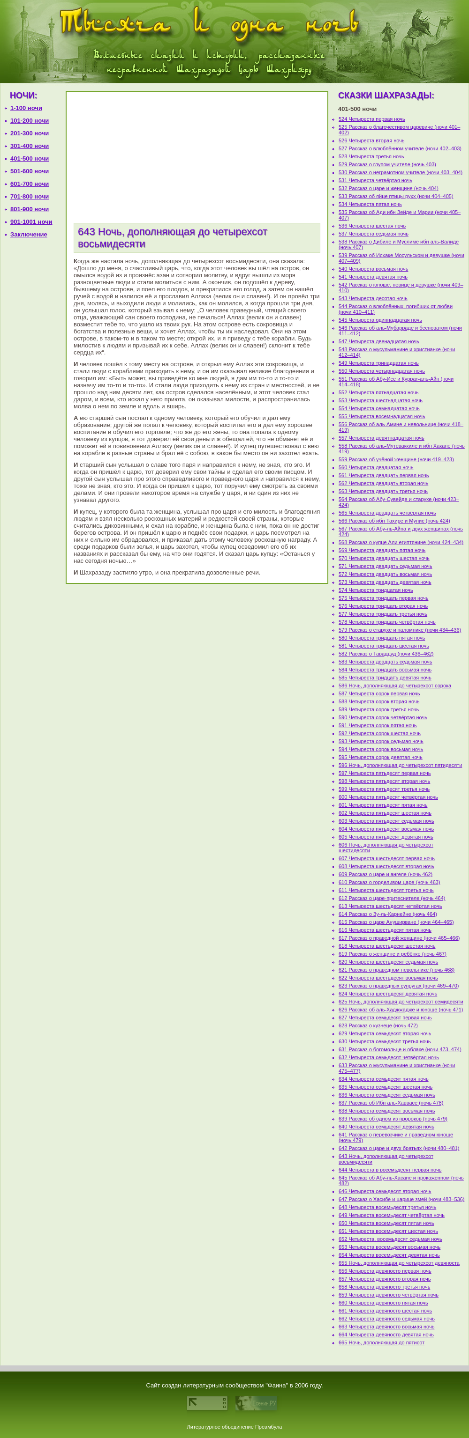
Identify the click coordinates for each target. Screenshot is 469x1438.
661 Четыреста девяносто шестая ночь (385, 1310)
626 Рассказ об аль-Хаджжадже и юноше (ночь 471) (401, 1009)
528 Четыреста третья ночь (371, 156)
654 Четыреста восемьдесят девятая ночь (389, 1255)
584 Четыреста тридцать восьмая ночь (385, 669)
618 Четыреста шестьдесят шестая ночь (387, 946)
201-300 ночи (29, 133)
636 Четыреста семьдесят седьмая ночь (387, 1095)
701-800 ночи (29, 196)
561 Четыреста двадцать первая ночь (384, 475)
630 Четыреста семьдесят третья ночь (385, 1041)
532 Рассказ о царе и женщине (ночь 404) (389, 188)
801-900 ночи (29, 209)
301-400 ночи (29, 145)
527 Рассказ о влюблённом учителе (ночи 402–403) (400, 148)
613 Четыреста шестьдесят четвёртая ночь (390, 906)
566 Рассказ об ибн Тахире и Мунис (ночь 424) (394, 521)
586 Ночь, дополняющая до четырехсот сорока (395, 685)
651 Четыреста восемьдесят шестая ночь (388, 1231)
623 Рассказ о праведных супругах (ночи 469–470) (399, 985)
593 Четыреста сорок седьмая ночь (381, 741)
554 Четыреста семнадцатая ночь (379, 408)
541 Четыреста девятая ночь (373, 277)
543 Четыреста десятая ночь (373, 298)
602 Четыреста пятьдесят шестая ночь (385, 813)
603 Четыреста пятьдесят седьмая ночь (386, 821)
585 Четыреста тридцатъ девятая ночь (385, 677)
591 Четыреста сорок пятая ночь (377, 725)
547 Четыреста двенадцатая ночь (379, 341)
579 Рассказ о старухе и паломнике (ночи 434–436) (400, 630)
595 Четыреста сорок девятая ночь (381, 757)
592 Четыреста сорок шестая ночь (380, 733)
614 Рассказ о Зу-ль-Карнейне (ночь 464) (388, 914)
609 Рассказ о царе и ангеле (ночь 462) (385, 874)
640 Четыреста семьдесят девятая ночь (386, 1126)
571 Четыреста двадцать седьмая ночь (385, 566)
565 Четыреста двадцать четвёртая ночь (387, 513)
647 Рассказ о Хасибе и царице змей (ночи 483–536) (401, 1199)
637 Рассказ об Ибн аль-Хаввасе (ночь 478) (391, 1103)
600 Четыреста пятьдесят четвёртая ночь (388, 797)
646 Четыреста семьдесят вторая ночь (385, 1191)
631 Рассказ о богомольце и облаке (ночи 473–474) (400, 1049)
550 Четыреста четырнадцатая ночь (382, 371)
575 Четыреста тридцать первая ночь (383, 598)
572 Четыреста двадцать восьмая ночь (385, 574)
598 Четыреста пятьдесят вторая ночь (384, 781)
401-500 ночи (29, 158)
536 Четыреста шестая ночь (372, 226)
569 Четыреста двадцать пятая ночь (382, 550)
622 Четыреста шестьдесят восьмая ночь (388, 978)
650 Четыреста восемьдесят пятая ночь (386, 1223)
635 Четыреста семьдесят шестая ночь (385, 1087)
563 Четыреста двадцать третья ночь (383, 491)
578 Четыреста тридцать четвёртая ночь (387, 622)
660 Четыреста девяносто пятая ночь (383, 1302)
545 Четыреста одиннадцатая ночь (380, 320)
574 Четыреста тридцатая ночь (376, 590)
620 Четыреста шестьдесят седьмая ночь (388, 962)
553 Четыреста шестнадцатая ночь (381, 400)
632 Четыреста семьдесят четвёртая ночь (389, 1057)
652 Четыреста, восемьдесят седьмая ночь (390, 1239)
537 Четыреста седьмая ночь (373, 233)
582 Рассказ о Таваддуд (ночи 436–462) (386, 653)
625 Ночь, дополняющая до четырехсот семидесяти (401, 1001)
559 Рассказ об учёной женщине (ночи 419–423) (396, 459)
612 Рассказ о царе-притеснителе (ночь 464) (392, 898)
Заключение (28, 234)
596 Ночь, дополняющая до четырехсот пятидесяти (400, 765)
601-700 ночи (29, 183)
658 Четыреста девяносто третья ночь (384, 1287)
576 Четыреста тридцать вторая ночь (383, 606)
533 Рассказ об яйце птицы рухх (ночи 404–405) (396, 196)
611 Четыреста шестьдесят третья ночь (386, 890)
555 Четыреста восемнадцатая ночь (382, 416)
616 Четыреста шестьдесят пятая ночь (385, 930)
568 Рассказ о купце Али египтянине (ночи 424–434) (401, 542)
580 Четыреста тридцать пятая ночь (382, 638)
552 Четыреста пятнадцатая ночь (378, 392)
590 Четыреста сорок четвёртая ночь (383, 717)
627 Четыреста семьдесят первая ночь (385, 1017)
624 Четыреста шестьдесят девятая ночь (388, 993)
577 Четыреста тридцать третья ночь (383, 614)
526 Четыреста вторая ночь (372, 140)
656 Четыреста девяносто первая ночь (385, 1271)
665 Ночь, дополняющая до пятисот (381, 1342)
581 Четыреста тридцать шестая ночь (384, 646)
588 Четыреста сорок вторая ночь (379, 701)
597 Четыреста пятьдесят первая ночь (385, 773)
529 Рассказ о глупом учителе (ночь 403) (387, 164)
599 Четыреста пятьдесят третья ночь (384, 789)
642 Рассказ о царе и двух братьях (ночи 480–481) (399, 1148)
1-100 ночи (26, 107)
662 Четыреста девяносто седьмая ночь (387, 1318)
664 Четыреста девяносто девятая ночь (386, 1334)
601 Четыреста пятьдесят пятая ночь (383, 805)
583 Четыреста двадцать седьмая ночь (385, 661)
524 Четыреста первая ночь (372, 119)
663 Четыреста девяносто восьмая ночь (386, 1326)
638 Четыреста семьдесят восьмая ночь (387, 1111)
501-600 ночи (29, 171)
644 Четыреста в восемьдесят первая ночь (390, 1170)
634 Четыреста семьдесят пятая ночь (384, 1079)
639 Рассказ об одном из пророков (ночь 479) (393, 1118)
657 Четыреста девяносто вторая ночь (385, 1279)
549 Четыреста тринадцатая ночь (379, 363)
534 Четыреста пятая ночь (370, 204)
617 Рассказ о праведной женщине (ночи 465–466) (399, 938)
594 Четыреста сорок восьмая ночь (381, 749)
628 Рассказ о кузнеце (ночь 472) (378, 1025)
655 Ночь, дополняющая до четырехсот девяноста (399, 1263)
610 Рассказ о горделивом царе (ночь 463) (389, 882)
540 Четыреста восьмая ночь (373, 269)
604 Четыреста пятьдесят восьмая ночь (386, 829)
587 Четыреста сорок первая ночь (379, 693)
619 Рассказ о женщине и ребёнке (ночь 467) (392, 954)
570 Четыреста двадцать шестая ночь (384, 558)
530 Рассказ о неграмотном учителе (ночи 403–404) (400, 172)
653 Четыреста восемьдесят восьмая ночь (389, 1247)
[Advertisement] (33, 392)
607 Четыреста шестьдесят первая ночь (387, 858)
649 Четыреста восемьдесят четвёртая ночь (392, 1215)
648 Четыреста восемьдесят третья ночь (387, 1207)
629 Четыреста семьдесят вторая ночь (385, 1033)
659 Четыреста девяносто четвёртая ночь (389, 1295)
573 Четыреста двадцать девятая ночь (385, 582)
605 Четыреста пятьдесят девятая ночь (386, 837)
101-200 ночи (29, 120)
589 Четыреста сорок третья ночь (379, 709)
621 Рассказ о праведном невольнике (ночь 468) (396, 970)
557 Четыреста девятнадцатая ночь (381, 438)
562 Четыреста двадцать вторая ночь (383, 483)
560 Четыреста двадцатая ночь (376, 467)
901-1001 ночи (31, 221)
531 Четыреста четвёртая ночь (375, 180)
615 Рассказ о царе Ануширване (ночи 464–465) (396, 922)
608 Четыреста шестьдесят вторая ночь (386, 866)
